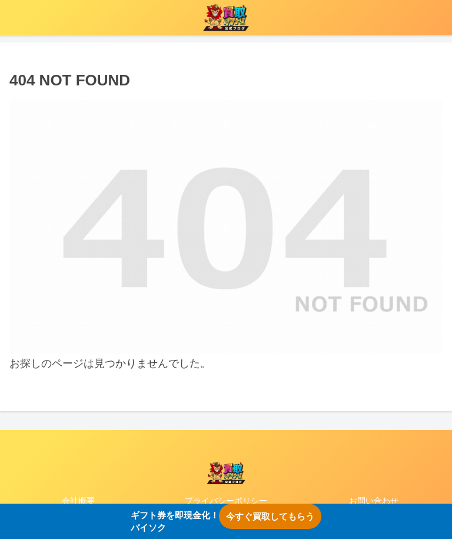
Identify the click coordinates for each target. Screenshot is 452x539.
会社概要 (78, 500)
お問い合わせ (373, 500)
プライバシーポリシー (226, 500)
